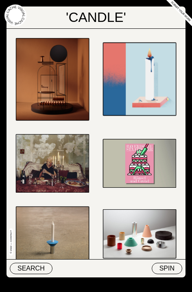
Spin (167, 268)
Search (31, 268)
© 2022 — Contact (11, 241)
